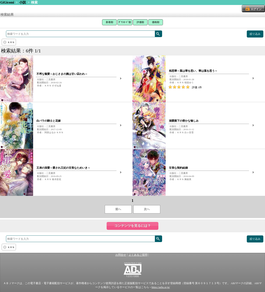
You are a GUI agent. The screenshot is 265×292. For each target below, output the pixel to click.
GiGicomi (7, 2)
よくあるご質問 (138, 254)
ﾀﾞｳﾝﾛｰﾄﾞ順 (125, 22)
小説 (22, 2)
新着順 (109, 22)
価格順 (155, 22)
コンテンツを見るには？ (132, 225)
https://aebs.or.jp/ (161, 287)
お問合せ (120, 254)
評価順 (140, 22)
